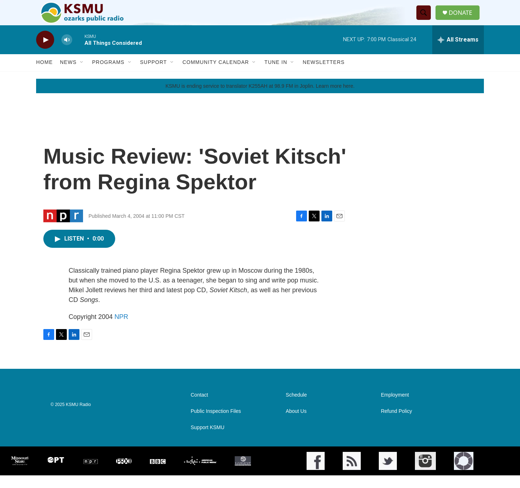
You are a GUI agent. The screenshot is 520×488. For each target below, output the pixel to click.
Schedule (296, 407)
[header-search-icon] (426, 19)
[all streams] (458, 52)
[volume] (67, 52)
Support (153, 75)
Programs (108, 75)
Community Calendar (215, 75)
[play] (45, 52)
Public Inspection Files (216, 424)
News (68, 75)
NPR (121, 329)
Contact (199, 407)
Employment (395, 407)
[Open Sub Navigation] (82, 75)
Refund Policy (396, 424)
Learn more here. (335, 99)
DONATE (464, 19)
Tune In (275, 75)
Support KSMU (207, 440)
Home (44, 75)
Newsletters (323, 75)
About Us (296, 424)
